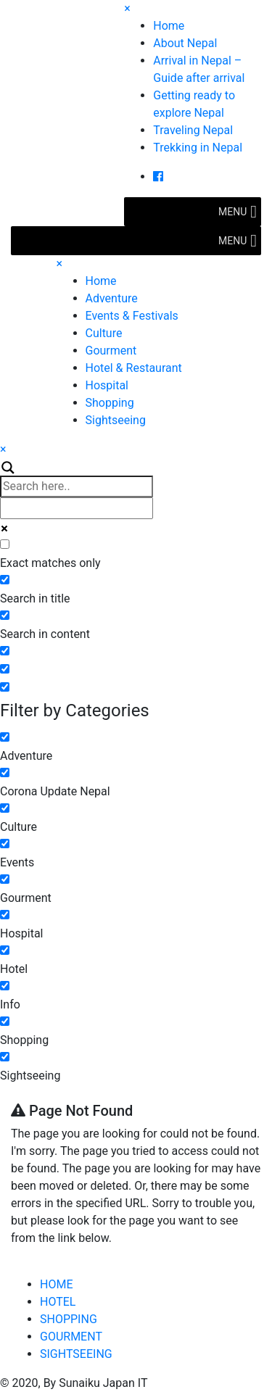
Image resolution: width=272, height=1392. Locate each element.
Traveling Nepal (193, 130)
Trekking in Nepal (197, 147)
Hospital (107, 385)
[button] (232, 211)
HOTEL (57, 1302)
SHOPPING (68, 1319)
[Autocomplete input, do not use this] (76, 508)
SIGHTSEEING (76, 1354)
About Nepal (185, 43)
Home (168, 26)
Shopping (110, 403)
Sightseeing (116, 420)
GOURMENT (71, 1336)
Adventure (112, 298)
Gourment (111, 350)
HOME (56, 1284)
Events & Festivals (132, 316)
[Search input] (76, 486)
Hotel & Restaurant (134, 368)
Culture (104, 333)
